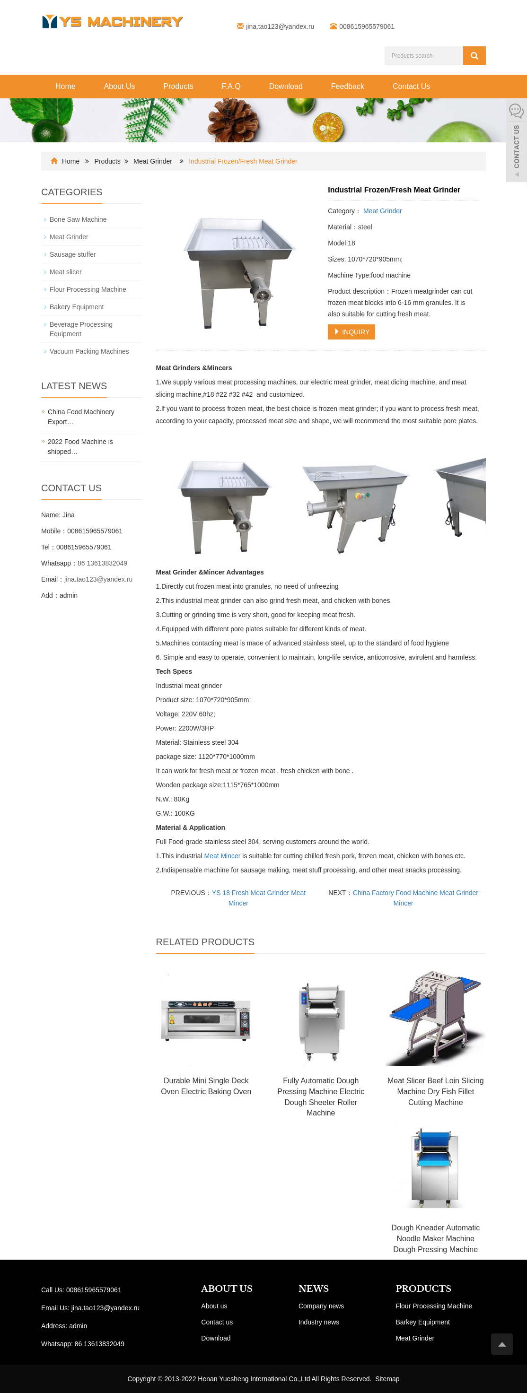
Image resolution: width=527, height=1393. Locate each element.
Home (65, 86)
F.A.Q (231, 86)
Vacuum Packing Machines (89, 351)
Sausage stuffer (73, 254)
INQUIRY (351, 332)
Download (286, 86)
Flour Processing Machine (88, 289)
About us (214, 1306)
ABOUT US (227, 1289)
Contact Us (411, 86)
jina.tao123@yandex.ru (280, 26)
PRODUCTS (423, 1289)
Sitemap (387, 1379)
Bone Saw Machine (78, 219)
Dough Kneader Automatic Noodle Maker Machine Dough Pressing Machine (435, 1239)
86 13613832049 (102, 563)
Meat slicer (66, 272)
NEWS (314, 1289)
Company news (321, 1306)
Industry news (319, 1322)
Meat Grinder (152, 161)
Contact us (217, 1322)
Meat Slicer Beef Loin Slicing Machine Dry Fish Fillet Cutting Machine (435, 1091)
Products (178, 86)
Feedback (347, 86)
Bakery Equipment (77, 307)
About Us (119, 86)
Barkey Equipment (422, 1322)
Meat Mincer (222, 856)
